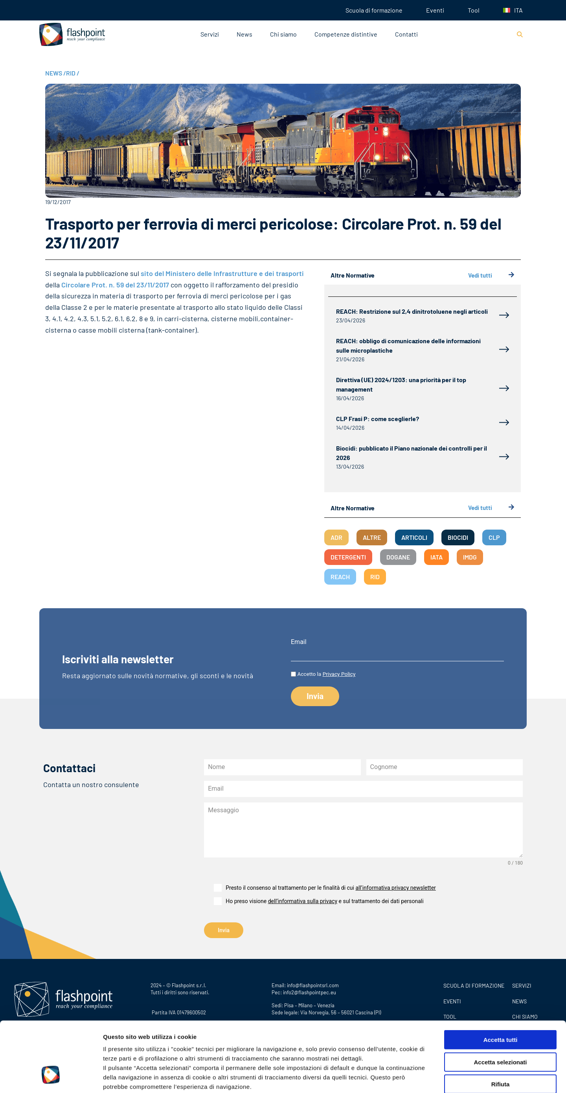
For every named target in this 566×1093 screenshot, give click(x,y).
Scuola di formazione (373, 10)
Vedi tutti (491, 275)
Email (299, 642)
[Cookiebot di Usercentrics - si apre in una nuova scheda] (51, 1078)
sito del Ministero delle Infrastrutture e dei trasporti (222, 273)
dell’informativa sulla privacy (302, 901)
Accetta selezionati (500, 1002)
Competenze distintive (345, 34)
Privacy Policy (150, 1045)
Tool (474, 10)
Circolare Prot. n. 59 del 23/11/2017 (115, 284)
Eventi (435, 10)
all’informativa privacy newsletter (395, 888)
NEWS (55, 73)
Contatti (406, 34)
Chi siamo (283, 34)
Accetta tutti (500, 979)
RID (72, 73)
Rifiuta (500, 1024)
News (244, 34)
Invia (224, 930)
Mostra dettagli (413, 1077)
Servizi (209, 34)
